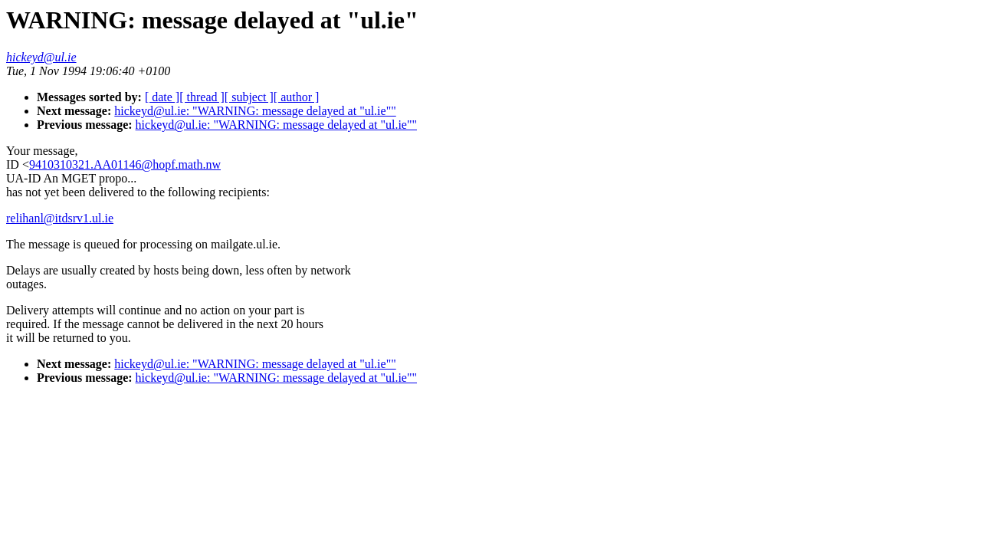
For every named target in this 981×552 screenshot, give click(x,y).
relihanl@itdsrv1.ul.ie (59, 218)
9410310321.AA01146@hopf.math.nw (125, 164)
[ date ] (162, 97)
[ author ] (297, 97)
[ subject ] (249, 97)
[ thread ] (202, 97)
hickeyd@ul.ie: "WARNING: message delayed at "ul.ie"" (254, 110)
